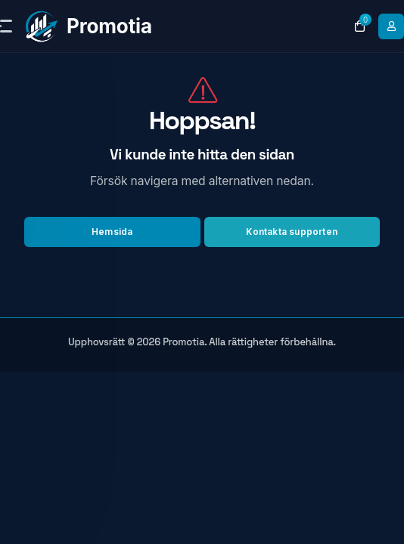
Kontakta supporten (291, 231)
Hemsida (112, 231)
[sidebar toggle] (1, 26)
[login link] (391, 26)
